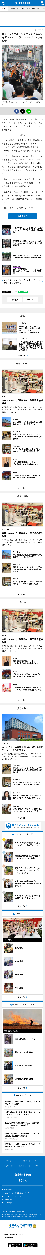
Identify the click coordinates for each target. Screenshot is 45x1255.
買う (28, 8)
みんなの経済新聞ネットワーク (22, 1226)
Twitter (25, 1180)
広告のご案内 (7, 1203)
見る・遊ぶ (20, 8)
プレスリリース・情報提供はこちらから (16, 1193)
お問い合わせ (7, 1199)
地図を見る (22, 216)
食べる (12, 8)
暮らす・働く (36, 8)
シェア (14, 292)
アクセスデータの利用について (13, 1196)
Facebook (19, 1180)
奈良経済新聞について (10, 1190)
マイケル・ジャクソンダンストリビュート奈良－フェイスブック (22, 281)
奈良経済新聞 (22, 3)
